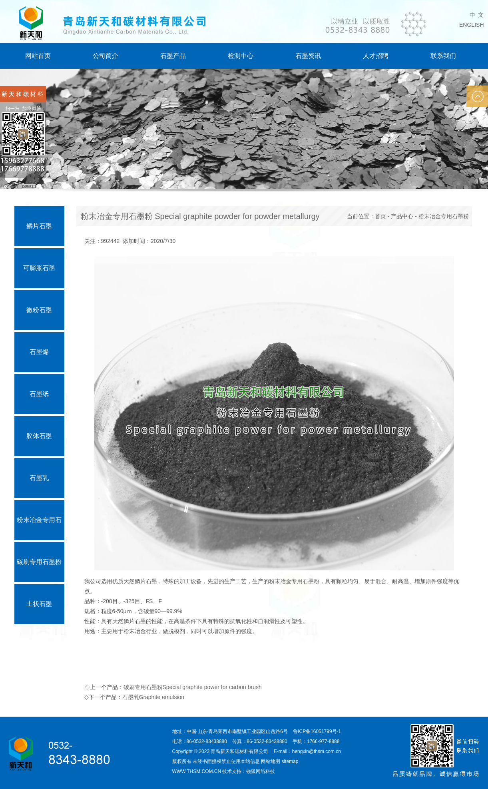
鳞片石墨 (39, 226)
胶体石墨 (39, 435)
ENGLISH (471, 25)
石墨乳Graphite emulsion (153, 697)
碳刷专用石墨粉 (39, 561)
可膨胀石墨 (39, 268)
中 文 (477, 15)
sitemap (290, 761)
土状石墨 (39, 603)
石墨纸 (39, 394)
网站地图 (270, 761)
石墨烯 (39, 352)
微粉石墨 (39, 310)
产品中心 (402, 216)
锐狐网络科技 (260, 771)
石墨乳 (39, 477)
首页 (380, 216)
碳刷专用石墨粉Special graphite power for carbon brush (192, 687)
